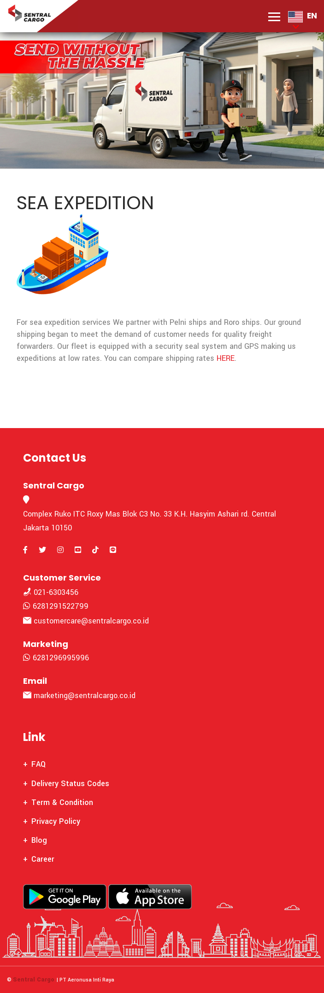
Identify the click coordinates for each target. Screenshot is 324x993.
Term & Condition (62, 802)
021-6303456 (50, 592)
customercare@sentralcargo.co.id (86, 621)
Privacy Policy (55, 821)
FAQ (38, 764)
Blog (39, 840)
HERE (226, 358)
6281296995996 (56, 657)
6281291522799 (55, 606)
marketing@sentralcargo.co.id (79, 695)
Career (42, 859)
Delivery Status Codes (70, 783)
